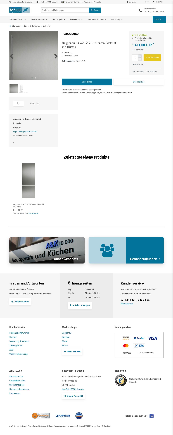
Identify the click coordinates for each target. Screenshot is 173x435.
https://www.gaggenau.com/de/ (25, 131)
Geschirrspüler (57, 19)
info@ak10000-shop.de (49, 2)
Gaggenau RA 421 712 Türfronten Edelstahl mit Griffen (28, 205)
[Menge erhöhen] (139, 56)
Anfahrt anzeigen (80, 305)
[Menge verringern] (139, 59)
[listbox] (28, 180)
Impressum (14, 393)
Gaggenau (66, 333)
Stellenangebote (17, 385)
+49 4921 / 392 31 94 (154, 11)
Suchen (95, 10)
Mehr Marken (72, 351)
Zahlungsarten (15, 345)
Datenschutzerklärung (19, 389)
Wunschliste (138, 64)
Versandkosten (152, 71)
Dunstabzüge (75, 19)
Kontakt (12, 337)
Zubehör (47, 26)
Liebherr (66, 337)
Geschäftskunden (17, 380)
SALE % (158, 19)
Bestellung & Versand (19, 341)
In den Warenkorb (152, 57)
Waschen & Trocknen (96, 19)
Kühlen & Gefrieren (38, 19)
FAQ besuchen (20, 301)
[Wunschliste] (147, 2)
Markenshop (115, 19)
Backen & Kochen (16, 19)
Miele (64, 341)
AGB (11, 350)
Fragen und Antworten (19, 333)
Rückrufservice (127, 303)
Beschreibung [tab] (87, 82)
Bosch (65, 345)
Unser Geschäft (73, 396)
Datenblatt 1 (35, 103)
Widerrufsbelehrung (18, 354)
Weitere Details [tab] (138, 82)
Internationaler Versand (22, 2)
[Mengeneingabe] (135, 57)
